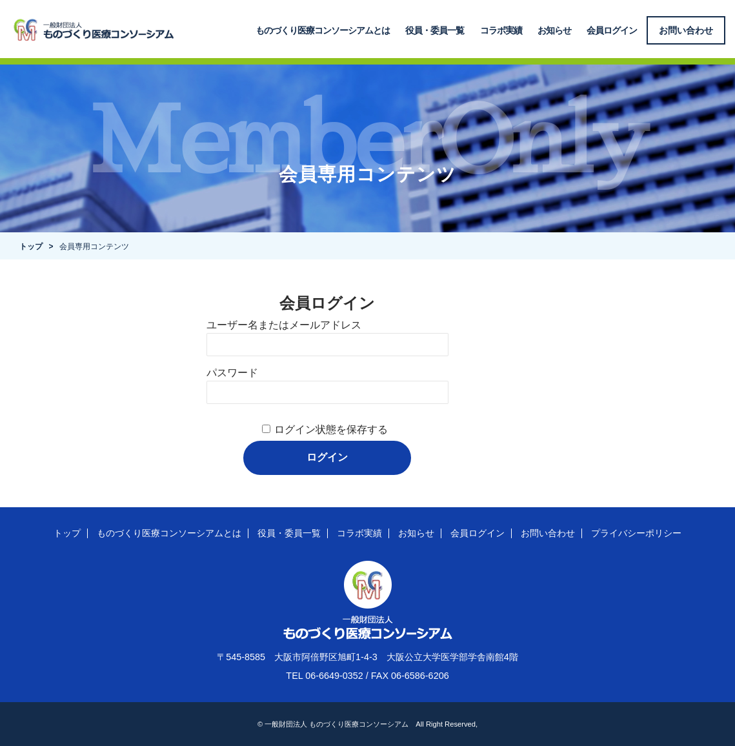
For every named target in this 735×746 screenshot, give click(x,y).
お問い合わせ (686, 30)
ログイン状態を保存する (331, 429)
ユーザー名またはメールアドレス (283, 324)
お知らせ (554, 30)
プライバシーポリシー (636, 533)
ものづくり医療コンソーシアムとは (323, 30)
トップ (31, 246)
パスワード (232, 372)
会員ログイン (612, 30)
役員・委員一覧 (435, 30)
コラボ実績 (501, 30)
